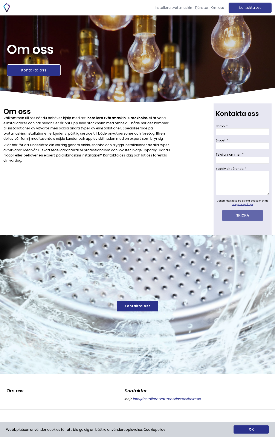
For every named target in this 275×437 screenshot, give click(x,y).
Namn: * (242, 129)
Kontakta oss (250, 7)
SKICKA (242, 215)
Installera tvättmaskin (173, 7)
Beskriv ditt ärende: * (242, 181)
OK (251, 429)
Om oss (217, 7)
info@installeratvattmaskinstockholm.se (166, 398)
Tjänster (202, 7)
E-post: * (242, 143)
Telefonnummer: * (242, 158)
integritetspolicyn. (242, 204)
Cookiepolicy (154, 429)
